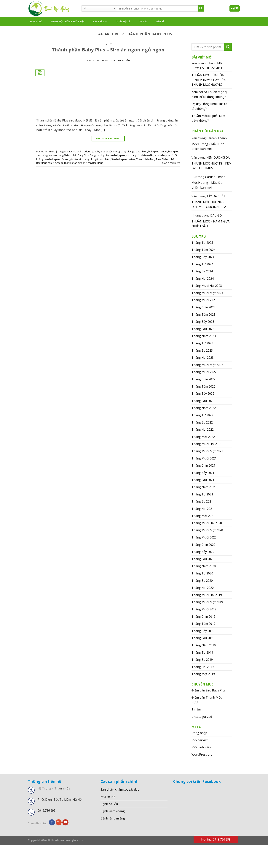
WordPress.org (202, 754)
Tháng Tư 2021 (202, 494)
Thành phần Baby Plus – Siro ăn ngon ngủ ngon (108, 49)
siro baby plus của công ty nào (61, 159)
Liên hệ (160, 21)
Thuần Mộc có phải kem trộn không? (208, 118)
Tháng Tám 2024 (203, 250)
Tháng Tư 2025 (202, 243)
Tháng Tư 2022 (202, 415)
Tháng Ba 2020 (202, 581)
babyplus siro (49, 155)
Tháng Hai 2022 (203, 429)
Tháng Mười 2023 (204, 300)
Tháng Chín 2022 (203, 379)
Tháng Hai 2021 (203, 509)
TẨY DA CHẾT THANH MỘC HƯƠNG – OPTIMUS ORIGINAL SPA (209, 201)
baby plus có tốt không (107, 151)
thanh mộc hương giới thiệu (67, 21)
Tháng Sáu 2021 (203, 480)
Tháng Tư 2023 (202, 343)
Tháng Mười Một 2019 (207, 602)
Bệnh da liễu (109, 804)
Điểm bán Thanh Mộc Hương (207, 699)
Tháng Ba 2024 (202, 271)
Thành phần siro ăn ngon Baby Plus (83, 163)
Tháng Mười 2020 (204, 537)
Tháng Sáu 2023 (203, 329)
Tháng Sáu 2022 (203, 401)
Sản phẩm (100, 21)
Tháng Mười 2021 (204, 458)
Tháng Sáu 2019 (203, 638)
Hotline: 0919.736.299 (216, 839)
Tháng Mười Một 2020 (207, 530)
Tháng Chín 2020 (203, 545)
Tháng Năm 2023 (204, 336)
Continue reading (108, 138)
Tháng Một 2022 (203, 437)
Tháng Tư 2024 (202, 264)
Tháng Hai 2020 (203, 588)
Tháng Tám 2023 (203, 314)
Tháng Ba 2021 (202, 501)
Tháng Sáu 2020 (203, 559)
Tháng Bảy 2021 (203, 473)
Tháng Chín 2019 (203, 617)
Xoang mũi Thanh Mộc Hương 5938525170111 (208, 65)
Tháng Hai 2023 (203, 358)
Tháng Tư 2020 (202, 573)
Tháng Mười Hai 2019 (207, 595)
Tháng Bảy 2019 (203, 631)
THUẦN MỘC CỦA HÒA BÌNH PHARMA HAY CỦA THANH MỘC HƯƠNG (209, 80)
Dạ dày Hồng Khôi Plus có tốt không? (209, 106)
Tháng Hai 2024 (203, 279)
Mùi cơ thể (107, 797)
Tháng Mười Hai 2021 (207, 444)
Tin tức (143, 21)
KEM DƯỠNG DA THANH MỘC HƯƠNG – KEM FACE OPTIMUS (212, 162)
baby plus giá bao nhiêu (134, 151)
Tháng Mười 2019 (204, 609)
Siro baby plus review (123, 159)
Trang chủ (36, 21)
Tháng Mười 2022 (204, 372)
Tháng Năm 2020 (204, 566)
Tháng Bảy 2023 (203, 322)
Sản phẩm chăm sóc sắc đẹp (119, 789)
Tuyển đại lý (122, 21)
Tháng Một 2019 (203, 674)
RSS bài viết (200, 740)
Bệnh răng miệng (112, 818)
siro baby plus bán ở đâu (140, 155)
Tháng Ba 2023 (202, 350)
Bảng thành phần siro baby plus (107, 155)
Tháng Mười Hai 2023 (207, 286)
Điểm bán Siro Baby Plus (209, 690)
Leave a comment (170, 163)
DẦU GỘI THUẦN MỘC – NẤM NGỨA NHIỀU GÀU (210, 220)
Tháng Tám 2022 (203, 386)
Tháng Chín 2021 (203, 465)
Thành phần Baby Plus (148, 159)
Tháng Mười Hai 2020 (207, 523)
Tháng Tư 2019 (202, 652)
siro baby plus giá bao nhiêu (94, 159)
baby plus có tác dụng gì (80, 151)
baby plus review (157, 151)
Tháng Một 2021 (203, 516)
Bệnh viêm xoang (112, 811)
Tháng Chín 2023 (203, 307)
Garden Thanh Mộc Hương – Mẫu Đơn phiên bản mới (209, 143)
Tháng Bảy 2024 (203, 257)
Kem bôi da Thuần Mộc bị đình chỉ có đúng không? (209, 94)
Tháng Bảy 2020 (203, 552)
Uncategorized (202, 717)
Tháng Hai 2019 (203, 667)
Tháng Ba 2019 (202, 660)
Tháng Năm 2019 (204, 645)
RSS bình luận (201, 747)
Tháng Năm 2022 (204, 408)
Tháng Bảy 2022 (203, 393)
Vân (127, 60)
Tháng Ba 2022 (202, 422)
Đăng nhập (199, 733)
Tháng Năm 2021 (204, 487)
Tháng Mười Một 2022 (207, 365)
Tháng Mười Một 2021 (207, 451)
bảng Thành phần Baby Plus (73, 155)
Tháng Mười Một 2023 (207, 293)
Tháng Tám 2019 (203, 624)
